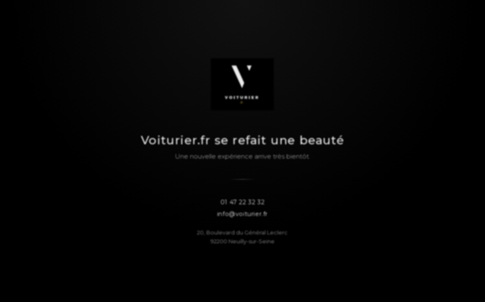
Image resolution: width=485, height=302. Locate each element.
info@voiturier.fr (242, 214)
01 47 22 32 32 (242, 202)
